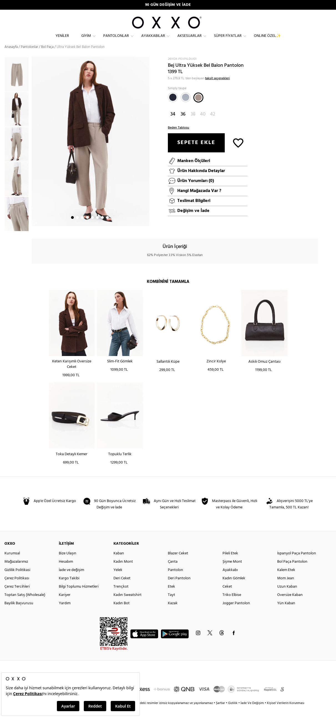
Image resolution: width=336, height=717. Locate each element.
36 (183, 124)
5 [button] (92, 227)
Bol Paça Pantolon (292, 571)
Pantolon (175, 580)
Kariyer (64, 604)
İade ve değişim (71, 580)
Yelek (117, 580)
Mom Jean (285, 588)
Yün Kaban (286, 613)
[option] (18, 119)
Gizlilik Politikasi (17, 580)
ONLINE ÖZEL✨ (267, 40)
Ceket (227, 596)
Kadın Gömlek (234, 588)
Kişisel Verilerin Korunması (285, 713)
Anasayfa (11, 57)
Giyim (86, 40)
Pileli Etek (230, 563)
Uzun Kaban (287, 596)
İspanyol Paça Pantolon (296, 563)
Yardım (64, 613)
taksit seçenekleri (217, 88)
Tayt (171, 604)
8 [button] (107, 227)
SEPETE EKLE (196, 152)
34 (172, 124)
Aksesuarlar (189, 40)
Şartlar (221, 713)
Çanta (173, 571)
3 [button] (82, 227)
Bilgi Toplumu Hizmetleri (78, 596)
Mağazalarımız (16, 571)
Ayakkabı (230, 580)
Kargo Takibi (69, 588)
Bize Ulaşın (67, 563)
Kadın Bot (121, 613)
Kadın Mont (123, 571)
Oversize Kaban (290, 604)
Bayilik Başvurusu (18, 613)
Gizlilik (233, 713)
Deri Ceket (121, 588)
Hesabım (66, 571)
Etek (171, 596)
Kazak (173, 613)
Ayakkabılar (153, 40)
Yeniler (62, 40)
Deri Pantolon (179, 588)
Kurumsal (12, 563)
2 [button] (77, 227)
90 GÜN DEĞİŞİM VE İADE (168, 5)
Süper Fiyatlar (228, 40)
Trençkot (120, 596)
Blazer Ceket (178, 563)
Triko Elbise (232, 604)
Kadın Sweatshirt (127, 604)
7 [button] (102, 227)
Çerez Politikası (16, 588)
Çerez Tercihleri (17, 596)
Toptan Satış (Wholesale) (24, 604)
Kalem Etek (286, 580)
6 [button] (97, 227)
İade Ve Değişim (252, 713)
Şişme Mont (232, 571)
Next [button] (34, 151)
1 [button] (72, 227)
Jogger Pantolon (236, 613)
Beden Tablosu (178, 137)
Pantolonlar (116, 40)
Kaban (118, 563)
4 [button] (87, 227)
